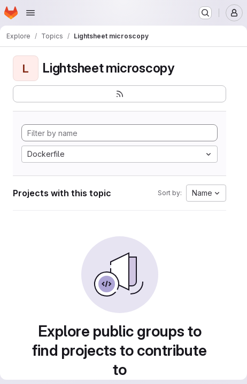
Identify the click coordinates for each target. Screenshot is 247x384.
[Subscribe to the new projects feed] (119, 93)
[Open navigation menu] (30, 12)
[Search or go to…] (205, 12)
